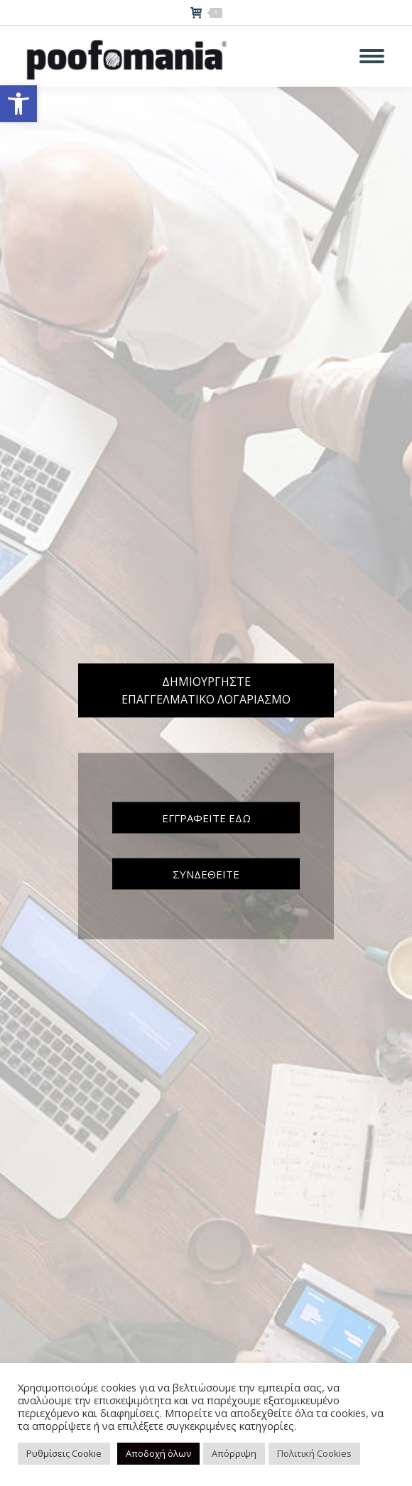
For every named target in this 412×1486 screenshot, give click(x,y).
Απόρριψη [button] (234, 1453)
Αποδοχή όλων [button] (158, 1453)
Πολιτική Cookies (314, 1453)
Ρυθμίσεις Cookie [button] (64, 1453)
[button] (18, 103)
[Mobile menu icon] (372, 56)
